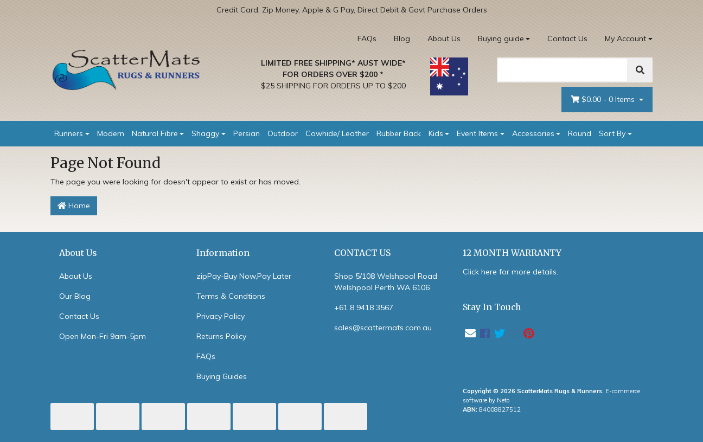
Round (579, 133)
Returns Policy (221, 336)
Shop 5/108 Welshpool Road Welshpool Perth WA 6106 (385, 281)
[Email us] (470, 333)
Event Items (477, 133)
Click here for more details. (510, 272)
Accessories (533, 133)
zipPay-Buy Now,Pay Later (243, 276)
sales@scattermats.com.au (383, 327)
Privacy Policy (220, 316)
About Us (444, 38)
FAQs (366, 38)
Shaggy (205, 133)
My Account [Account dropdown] (625, 38)
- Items (604, 99)
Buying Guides (221, 376)
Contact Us (567, 38)
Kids (436, 133)
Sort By (612, 133)
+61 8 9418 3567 (363, 307)
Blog (402, 38)
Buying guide (501, 38)
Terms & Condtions (230, 296)
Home (73, 205)
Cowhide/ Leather (337, 133)
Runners (68, 133)
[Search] (562, 69)
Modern (110, 133)
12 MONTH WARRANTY (512, 253)
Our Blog (75, 296)
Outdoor (282, 133)
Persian (246, 133)
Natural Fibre (155, 133)
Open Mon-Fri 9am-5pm (102, 336)
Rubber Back (398, 133)
